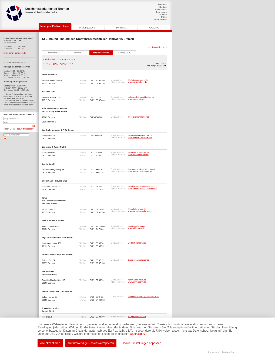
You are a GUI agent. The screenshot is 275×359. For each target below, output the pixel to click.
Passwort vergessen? (25, 129)
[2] (53, 64)
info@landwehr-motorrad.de (140, 135)
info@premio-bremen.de (138, 152)
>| (72, 64)
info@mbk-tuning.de (137, 226)
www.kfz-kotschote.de (137, 82)
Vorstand (77, 53)
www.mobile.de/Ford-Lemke (140, 171)
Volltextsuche (160, 19)
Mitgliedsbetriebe (101, 53)
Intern (164, 17)
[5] (61, 64)
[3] (55, 64)
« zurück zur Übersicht (157, 47)
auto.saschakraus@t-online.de (141, 97)
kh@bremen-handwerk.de (15, 53)
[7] (66, 64)
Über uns (162, 5)
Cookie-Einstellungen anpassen (141, 343)
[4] (58, 64)
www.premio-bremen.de (138, 154)
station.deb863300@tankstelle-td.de (143, 297)
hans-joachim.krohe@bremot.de (142, 169)
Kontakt (163, 7)
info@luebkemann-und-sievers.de (142, 186)
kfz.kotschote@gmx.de (138, 80)
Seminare (121, 27)
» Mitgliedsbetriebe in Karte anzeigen (59, 59)
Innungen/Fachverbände (55, 26)
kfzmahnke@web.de (137, 209)
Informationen (53, 53)
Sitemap (163, 14)
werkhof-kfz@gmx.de (137, 243)
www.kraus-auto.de (136, 99)
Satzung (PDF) (124, 53)
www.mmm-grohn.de (137, 282)
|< (44, 64)
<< (47, 64)
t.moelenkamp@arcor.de (138, 260)
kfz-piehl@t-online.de (137, 316)
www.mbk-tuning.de (136, 228)
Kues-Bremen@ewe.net (138, 117)
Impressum (161, 12)
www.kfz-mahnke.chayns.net (140, 211)
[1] (50, 64)
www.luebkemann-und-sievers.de (142, 188)
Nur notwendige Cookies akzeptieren (91, 343)
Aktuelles (154, 27)
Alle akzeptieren (50, 343)
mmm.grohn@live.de (137, 280)
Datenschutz (161, 9)
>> (69, 64)
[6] (63, 64)
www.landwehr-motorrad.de (140, 137)
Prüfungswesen (87, 27)
